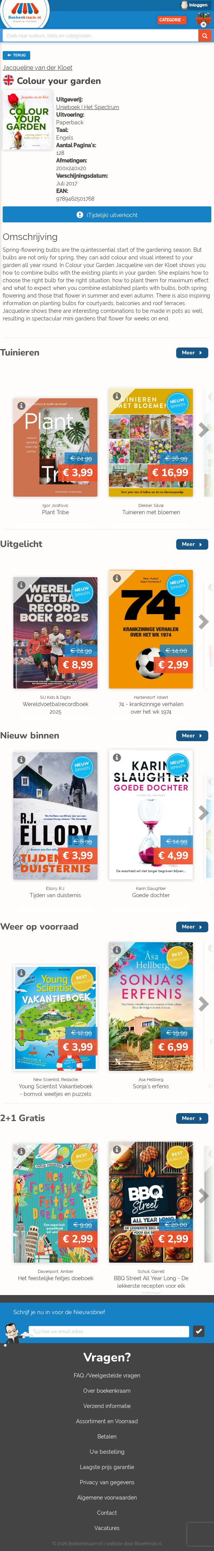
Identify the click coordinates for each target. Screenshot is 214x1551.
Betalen (107, 1437)
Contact (107, 1513)
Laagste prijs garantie (107, 1467)
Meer (188, 352)
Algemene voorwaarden (107, 1498)
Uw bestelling (107, 1452)
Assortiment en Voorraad (107, 1421)
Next (202, 429)
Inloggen (198, 5)
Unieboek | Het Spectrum (87, 107)
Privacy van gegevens (107, 1482)
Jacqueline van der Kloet (37, 67)
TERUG (16, 55)
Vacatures (107, 1528)
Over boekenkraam (107, 1391)
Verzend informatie (107, 1406)
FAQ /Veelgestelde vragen (107, 1375)
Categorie (172, 20)
